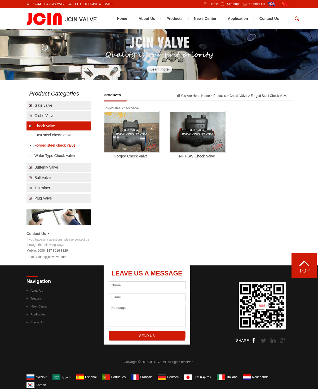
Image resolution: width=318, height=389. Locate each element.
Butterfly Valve (46, 167)
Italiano (232, 377)
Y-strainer (42, 188)
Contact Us (252, 4)
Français (146, 377)
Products (174, 18)
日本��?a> (202, 377)
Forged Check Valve (131, 156)
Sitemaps (229, 4)
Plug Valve (43, 198)
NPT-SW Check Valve (197, 156)
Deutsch (173, 377)
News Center (205, 18)
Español (90, 377)
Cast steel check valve (52, 135)
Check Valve (44, 126)
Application (238, 18)
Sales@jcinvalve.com (51, 257)
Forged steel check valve (55, 145)
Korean (41, 385)
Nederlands (260, 377)
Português (118, 377)
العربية (66, 377)
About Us (147, 18)
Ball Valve (42, 177)
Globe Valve (44, 116)
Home (209, 4)
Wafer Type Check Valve (54, 155)
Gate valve (43, 105)
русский (41, 377)
